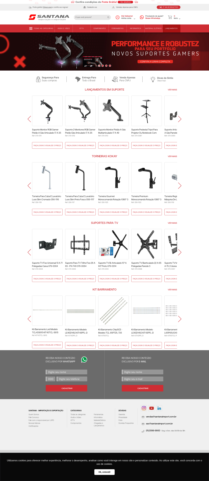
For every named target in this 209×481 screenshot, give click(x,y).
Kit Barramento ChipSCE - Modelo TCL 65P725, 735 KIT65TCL (110, 332)
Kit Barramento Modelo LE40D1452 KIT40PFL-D (76, 331)
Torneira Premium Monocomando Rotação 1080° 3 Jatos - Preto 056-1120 (146, 198)
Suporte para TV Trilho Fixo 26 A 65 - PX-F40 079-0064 (80, 264)
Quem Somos (34, 415)
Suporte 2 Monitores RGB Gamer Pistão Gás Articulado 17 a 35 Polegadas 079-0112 (80, 132)
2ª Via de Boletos (170, 7)
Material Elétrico (153, 28)
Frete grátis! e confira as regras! (50, 7)
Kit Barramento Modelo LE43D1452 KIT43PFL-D (142, 331)
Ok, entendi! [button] (104, 472)
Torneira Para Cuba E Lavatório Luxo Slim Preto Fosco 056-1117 (79, 198)
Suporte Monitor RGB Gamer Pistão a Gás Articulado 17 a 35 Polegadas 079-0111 (46, 132)
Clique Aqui (161, 81)
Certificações (33, 426)
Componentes (99, 28)
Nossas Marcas (34, 423)
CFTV (81, 28)
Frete (120, 420)
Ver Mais (172, 90)
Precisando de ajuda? (154, 17)
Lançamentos (171, 28)
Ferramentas (118, 28)
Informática (135, 28)
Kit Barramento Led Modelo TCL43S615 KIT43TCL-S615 (45, 331)
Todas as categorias (43, 28)
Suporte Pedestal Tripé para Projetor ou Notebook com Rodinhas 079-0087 (144, 132)
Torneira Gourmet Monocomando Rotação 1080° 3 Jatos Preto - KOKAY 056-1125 (113, 198)
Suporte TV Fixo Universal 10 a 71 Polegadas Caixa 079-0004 (47, 264)
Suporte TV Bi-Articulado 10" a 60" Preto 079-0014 (112, 264)
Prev (29, 119)
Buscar (109, 16)
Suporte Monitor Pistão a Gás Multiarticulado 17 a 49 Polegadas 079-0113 (112, 132)
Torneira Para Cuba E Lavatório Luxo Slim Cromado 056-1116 (46, 198)
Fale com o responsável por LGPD (41, 420)
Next (179, 119)
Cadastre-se (92, 7)
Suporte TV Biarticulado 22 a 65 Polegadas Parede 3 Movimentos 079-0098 (146, 265)
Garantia (122, 415)
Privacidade (123, 417)
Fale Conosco (34, 417)
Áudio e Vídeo (64, 28)
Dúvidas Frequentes (126, 423)
